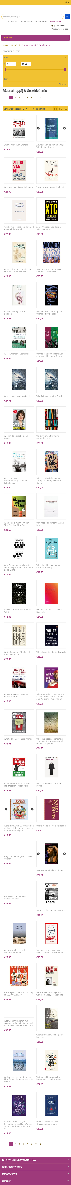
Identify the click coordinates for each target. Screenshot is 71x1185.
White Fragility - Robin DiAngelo (51, 652)
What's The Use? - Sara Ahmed (18, 739)
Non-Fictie (16, 45)
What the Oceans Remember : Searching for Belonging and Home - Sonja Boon (50, 741)
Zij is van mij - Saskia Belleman (18, 187)
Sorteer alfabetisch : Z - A (17, 108)
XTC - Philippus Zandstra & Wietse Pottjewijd (48, 228)
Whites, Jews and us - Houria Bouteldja (49, 611)
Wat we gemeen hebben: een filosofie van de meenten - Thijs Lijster (18, 1079)
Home (5, 45)
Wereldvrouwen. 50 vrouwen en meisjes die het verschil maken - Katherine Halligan (19, 828)
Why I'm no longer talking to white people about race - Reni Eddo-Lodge (18, 567)
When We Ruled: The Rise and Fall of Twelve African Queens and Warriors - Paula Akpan (50, 696)
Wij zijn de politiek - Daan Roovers (16, 437)
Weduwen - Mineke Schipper (49, 870)
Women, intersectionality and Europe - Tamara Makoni (18, 270)
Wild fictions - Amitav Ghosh (17, 396)
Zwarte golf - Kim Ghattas (16, 145)
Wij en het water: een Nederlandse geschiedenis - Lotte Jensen (17, 480)
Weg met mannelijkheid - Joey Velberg (18, 857)
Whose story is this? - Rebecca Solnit (18, 611)
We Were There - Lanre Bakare (50, 910)
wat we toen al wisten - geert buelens (49, 1036)
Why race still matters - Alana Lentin (50, 524)
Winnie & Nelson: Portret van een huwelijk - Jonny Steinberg (50, 355)
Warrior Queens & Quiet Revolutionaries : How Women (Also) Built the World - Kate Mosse (18, 1125)
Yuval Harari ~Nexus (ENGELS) (50, 187)
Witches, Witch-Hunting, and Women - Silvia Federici (49, 312)
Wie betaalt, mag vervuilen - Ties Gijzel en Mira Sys (17, 524)
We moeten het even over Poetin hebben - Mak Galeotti (49, 951)
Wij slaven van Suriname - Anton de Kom (48, 437)
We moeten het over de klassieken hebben (15, 951)
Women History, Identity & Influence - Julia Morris (48, 270)
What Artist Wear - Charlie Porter (48, 784)
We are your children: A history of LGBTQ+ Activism (18, 993)
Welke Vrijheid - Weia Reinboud (51, 826)
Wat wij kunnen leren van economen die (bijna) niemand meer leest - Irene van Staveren (18, 1023)
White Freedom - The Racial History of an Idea (17, 653)
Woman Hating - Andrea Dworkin (15, 312)
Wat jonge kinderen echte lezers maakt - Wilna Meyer (49, 1078)
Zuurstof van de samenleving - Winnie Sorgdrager (50, 146)
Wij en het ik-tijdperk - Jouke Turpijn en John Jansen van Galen (49, 480)
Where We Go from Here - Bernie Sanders (16, 695)
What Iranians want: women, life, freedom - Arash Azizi (17, 784)
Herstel (64, 84)
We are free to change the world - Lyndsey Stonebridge (49, 993)
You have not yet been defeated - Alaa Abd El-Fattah (19, 228)
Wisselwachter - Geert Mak (16, 354)
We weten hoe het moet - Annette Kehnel (16, 897)
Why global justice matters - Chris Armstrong (49, 566)
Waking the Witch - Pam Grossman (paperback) (47, 1123)
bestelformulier (55, 21)
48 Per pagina (40, 108)
